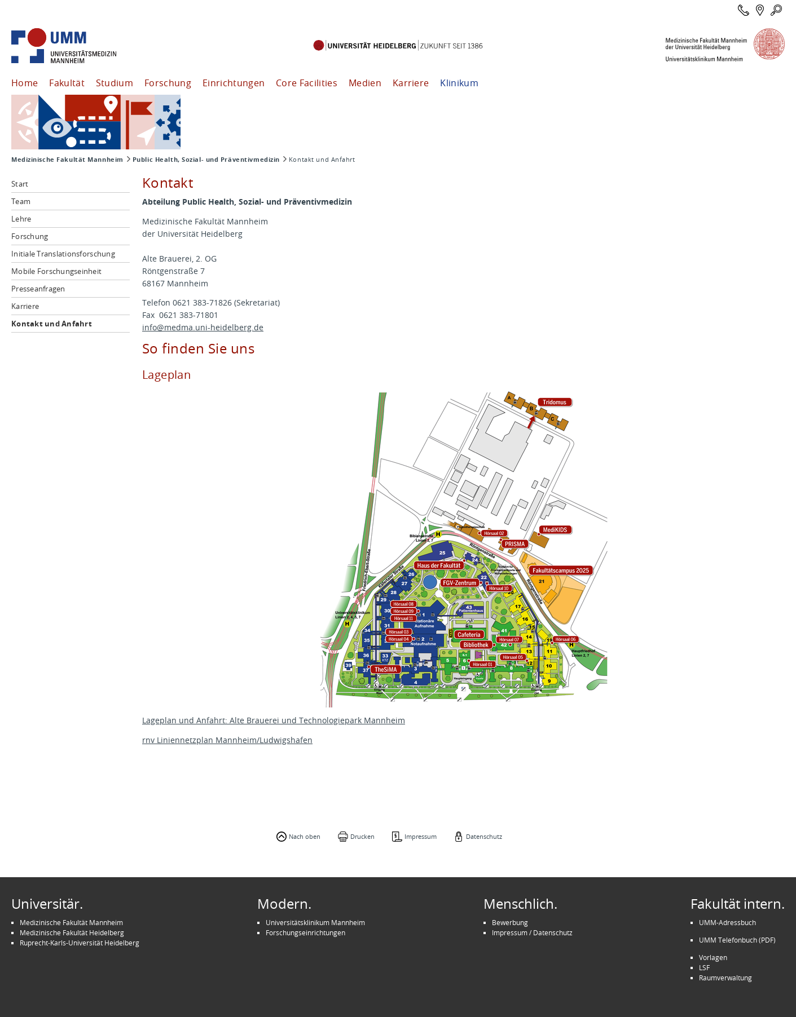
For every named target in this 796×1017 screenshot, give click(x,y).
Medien (365, 83)
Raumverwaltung (725, 977)
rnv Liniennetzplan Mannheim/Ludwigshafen (227, 740)
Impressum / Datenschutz (532, 932)
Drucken (362, 836)
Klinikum (459, 83)
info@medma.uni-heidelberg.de (202, 327)
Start (19, 184)
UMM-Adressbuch (727, 922)
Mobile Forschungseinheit (56, 271)
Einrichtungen (234, 83)
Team (20, 201)
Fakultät (67, 83)
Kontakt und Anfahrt (51, 324)
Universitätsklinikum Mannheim (315, 922)
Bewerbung (510, 922)
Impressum (420, 836)
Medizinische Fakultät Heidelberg (72, 932)
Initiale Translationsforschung (63, 254)
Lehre (21, 219)
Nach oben (304, 836)
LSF (704, 967)
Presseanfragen (38, 289)
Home (24, 83)
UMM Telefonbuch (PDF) (737, 939)
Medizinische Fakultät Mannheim (67, 159)
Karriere (411, 83)
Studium (114, 83)
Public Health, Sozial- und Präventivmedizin (206, 159)
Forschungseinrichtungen (305, 932)
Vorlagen (713, 957)
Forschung (167, 83)
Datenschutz (484, 836)
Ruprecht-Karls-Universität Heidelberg (79, 942)
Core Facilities (306, 83)
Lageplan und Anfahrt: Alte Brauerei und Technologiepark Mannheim (273, 720)
